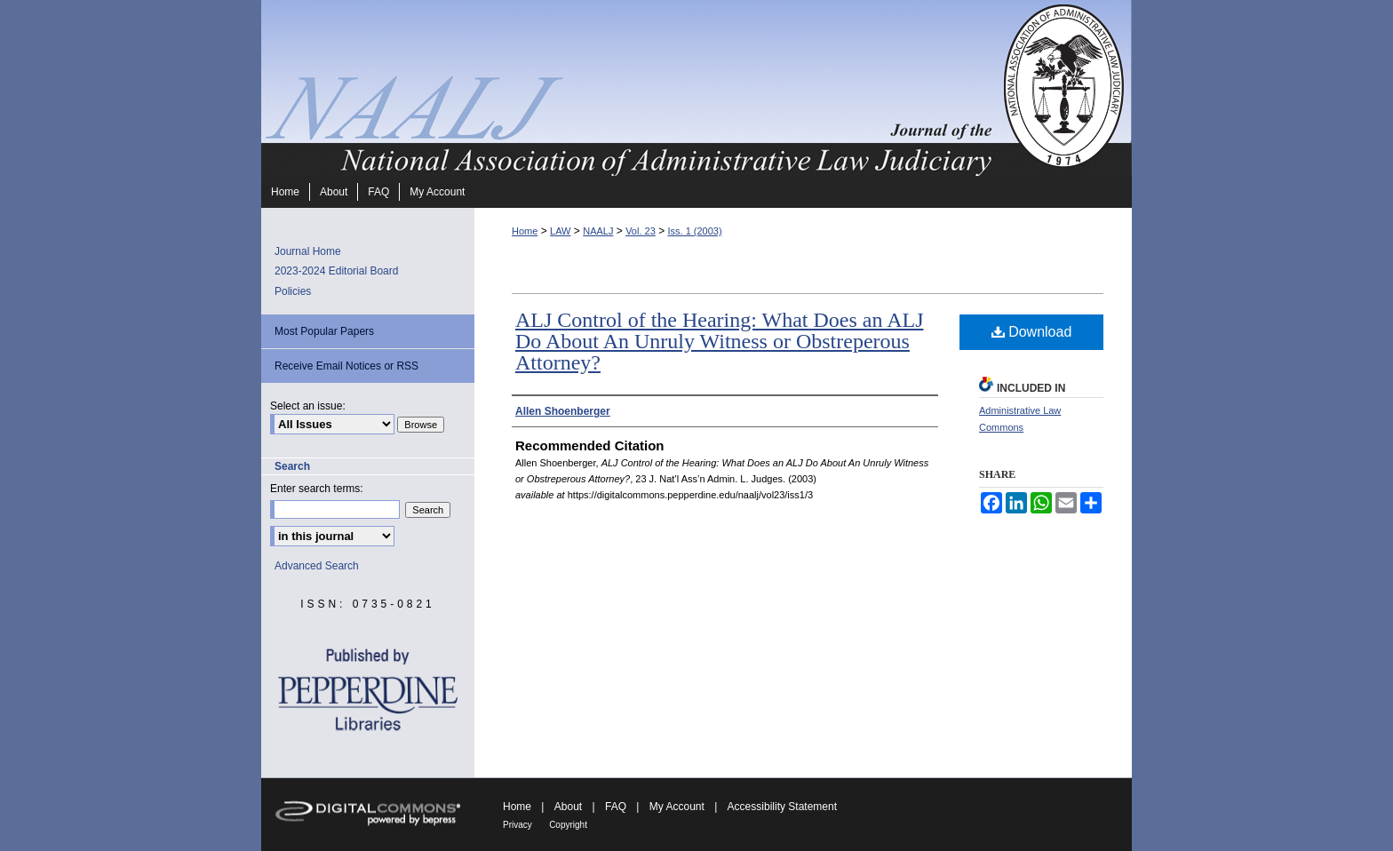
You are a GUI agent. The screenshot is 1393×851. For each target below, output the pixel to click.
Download (1031, 331)
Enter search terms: (316, 488)
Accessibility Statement (782, 806)
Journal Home (308, 251)
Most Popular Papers (324, 331)
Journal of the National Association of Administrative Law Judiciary (630, 88)
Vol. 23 (640, 231)
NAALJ (598, 231)
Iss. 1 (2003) (694, 231)
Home (524, 231)
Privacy (517, 825)
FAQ (615, 806)
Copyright (568, 825)
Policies (293, 291)
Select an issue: (308, 406)
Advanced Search (317, 566)
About (568, 806)
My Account (676, 806)
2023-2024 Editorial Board (336, 271)
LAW (560, 231)
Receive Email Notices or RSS (346, 366)
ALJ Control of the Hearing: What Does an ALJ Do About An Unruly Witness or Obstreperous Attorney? (719, 341)
